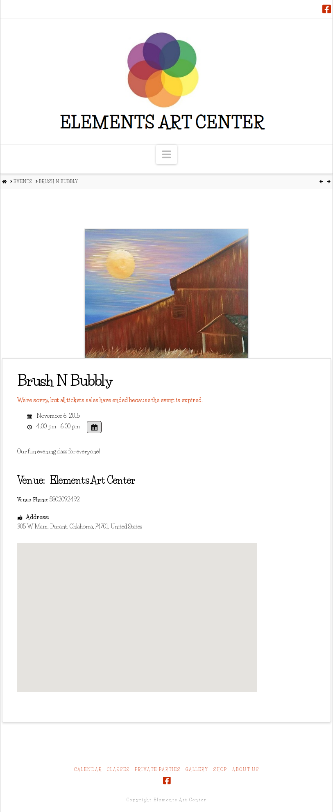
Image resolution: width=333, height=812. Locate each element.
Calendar (88, 769)
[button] (166, 154)
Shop (220, 769)
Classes (118, 769)
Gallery (197, 769)
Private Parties (158, 769)
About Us (245, 769)
